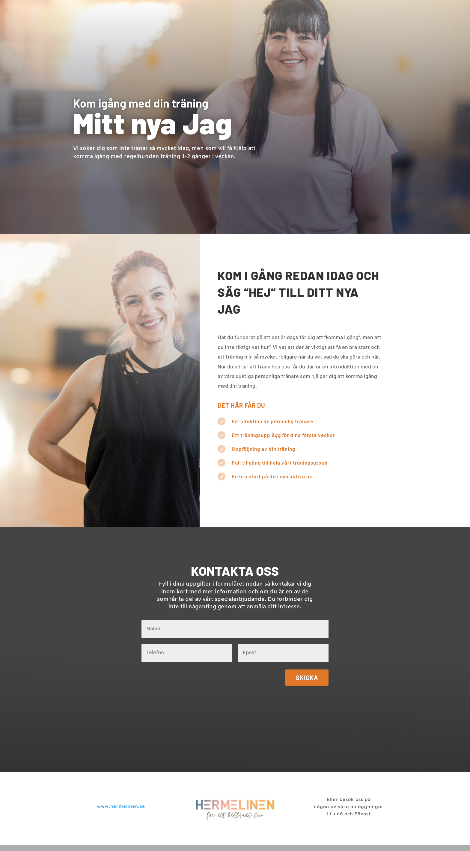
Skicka (307, 677)
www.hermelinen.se (121, 806)
